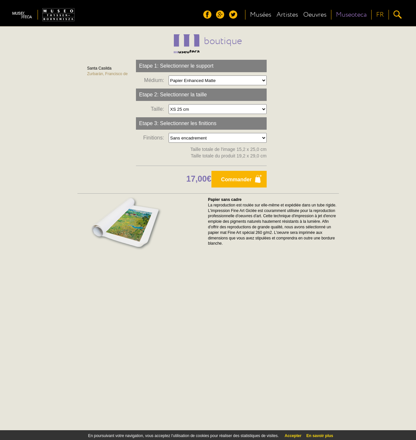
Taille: (159, 109)
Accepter (293, 435)
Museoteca (351, 14)
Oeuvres (314, 14)
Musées (260, 14)
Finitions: (155, 137)
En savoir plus (319, 435)
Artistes (287, 14)
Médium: (155, 80)
